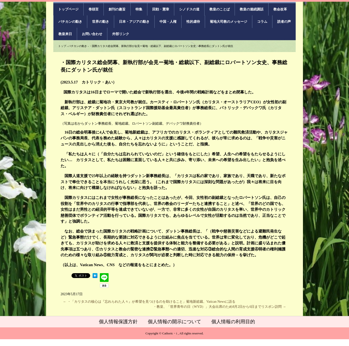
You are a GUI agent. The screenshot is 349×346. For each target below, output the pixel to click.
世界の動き (100, 21)
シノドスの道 (189, 9)
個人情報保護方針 (118, 321)
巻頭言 (93, 9)
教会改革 (280, 9)
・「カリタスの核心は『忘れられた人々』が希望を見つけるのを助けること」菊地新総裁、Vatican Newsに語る (149, 301)
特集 (138, 9)
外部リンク (120, 34)
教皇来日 (65, 34)
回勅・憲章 (160, 9)
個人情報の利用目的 (233, 321)
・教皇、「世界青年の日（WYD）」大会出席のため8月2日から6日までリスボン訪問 (219, 306)
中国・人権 (167, 21)
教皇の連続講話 (251, 9)
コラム (262, 21)
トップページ (68, 9)
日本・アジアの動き (134, 21)
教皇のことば (219, 9)
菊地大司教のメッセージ (228, 21)
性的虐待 (193, 21)
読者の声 (284, 21)
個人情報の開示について (174, 321)
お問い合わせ (92, 34)
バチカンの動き (70, 21)
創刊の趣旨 (117, 9)
